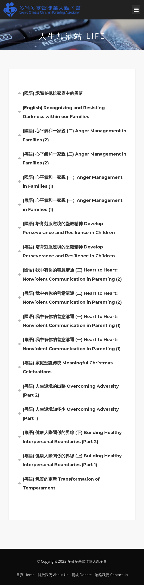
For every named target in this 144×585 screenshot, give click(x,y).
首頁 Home (25, 574)
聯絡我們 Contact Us (111, 574)
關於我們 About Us (53, 574)
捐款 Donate (82, 574)
